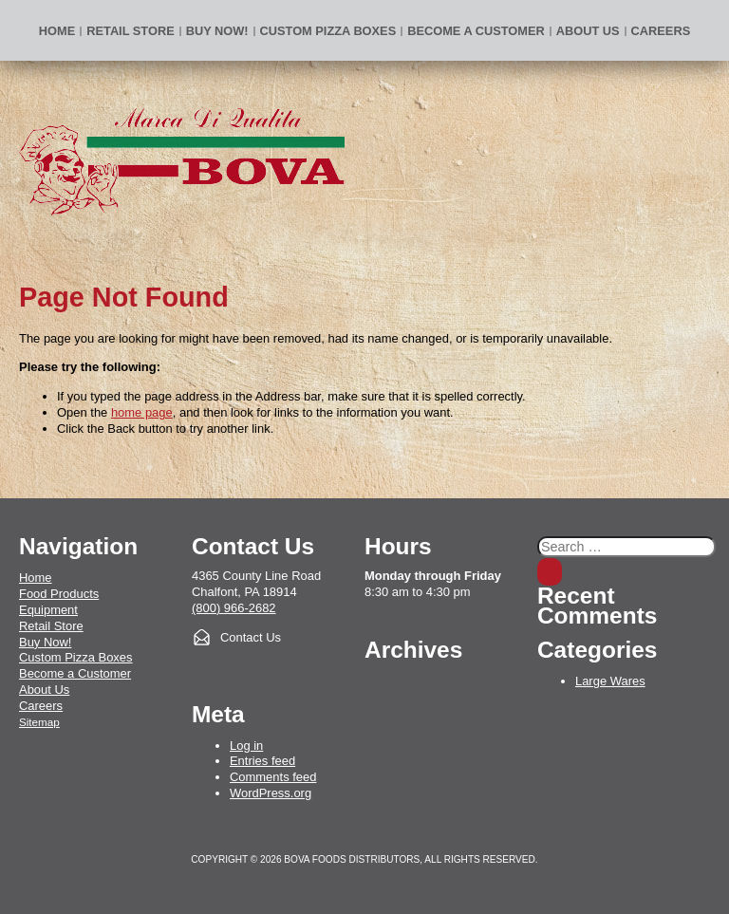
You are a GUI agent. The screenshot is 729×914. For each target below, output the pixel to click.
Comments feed (273, 777)
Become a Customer (476, 31)
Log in (246, 745)
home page (142, 412)
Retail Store (130, 31)
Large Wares (610, 681)
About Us (588, 31)
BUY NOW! (217, 31)
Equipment (48, 610)
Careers (661, 31)
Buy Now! (45, 642)
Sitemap (39, 722)
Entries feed (262, 761)
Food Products (59, 594)
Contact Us (250, 637)
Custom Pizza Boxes (328, 31)
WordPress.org (270, 793)
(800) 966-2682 (234, 608)
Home (57, 31)
